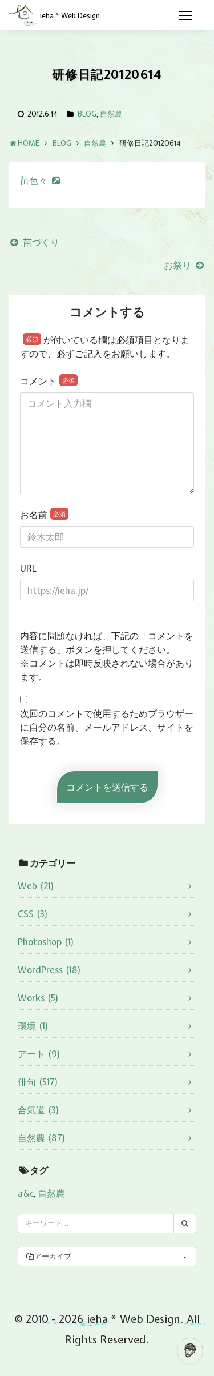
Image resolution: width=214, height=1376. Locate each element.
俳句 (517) (38, 1082)
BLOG (87, 114)
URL (28, 568)
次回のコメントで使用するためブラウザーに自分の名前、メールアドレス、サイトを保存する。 (106, 727)
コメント (49, 380)
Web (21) (36, 886)
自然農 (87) (42, 1138)
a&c (26, 1193)
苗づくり (34, 242)
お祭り (184, 265)
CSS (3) (33, 914)
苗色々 (33, 180)
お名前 (44, 514)
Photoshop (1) (46, 942)
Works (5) (38, 998)
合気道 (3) (38, 1110)
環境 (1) (33, 1026)
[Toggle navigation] (185, 16)
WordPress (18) (49, 970)
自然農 (111, 114)
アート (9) (39, 1054)
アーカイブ (48, 1256)
